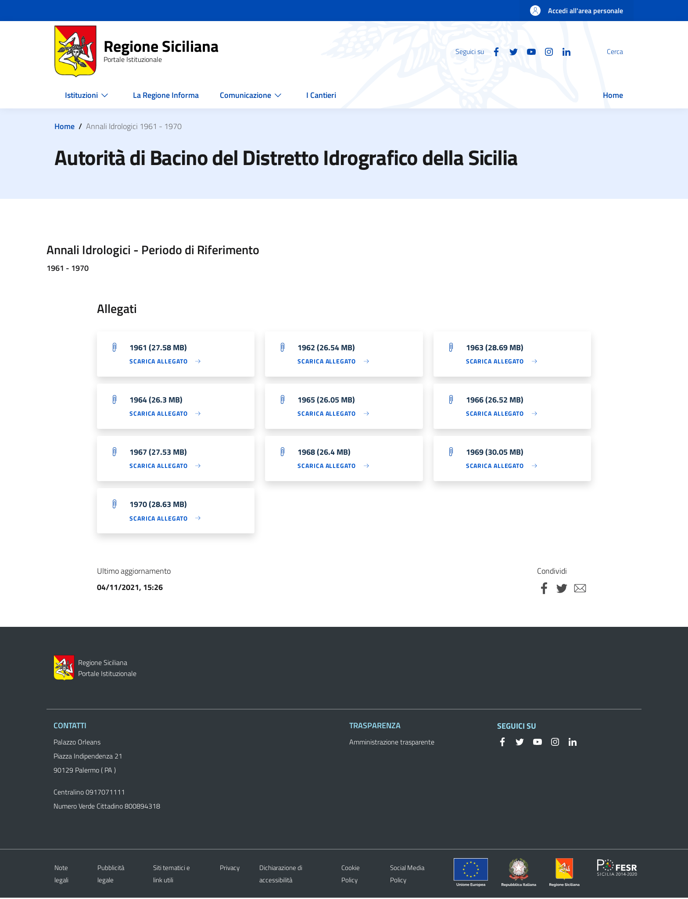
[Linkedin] (545, 51)
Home (64, 126)
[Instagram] (528, 51)
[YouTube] (510, 51)
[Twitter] (493, 51)
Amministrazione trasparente (391, 743)
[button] (623, 51)
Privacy (230, 869)
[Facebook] (475, 51)
